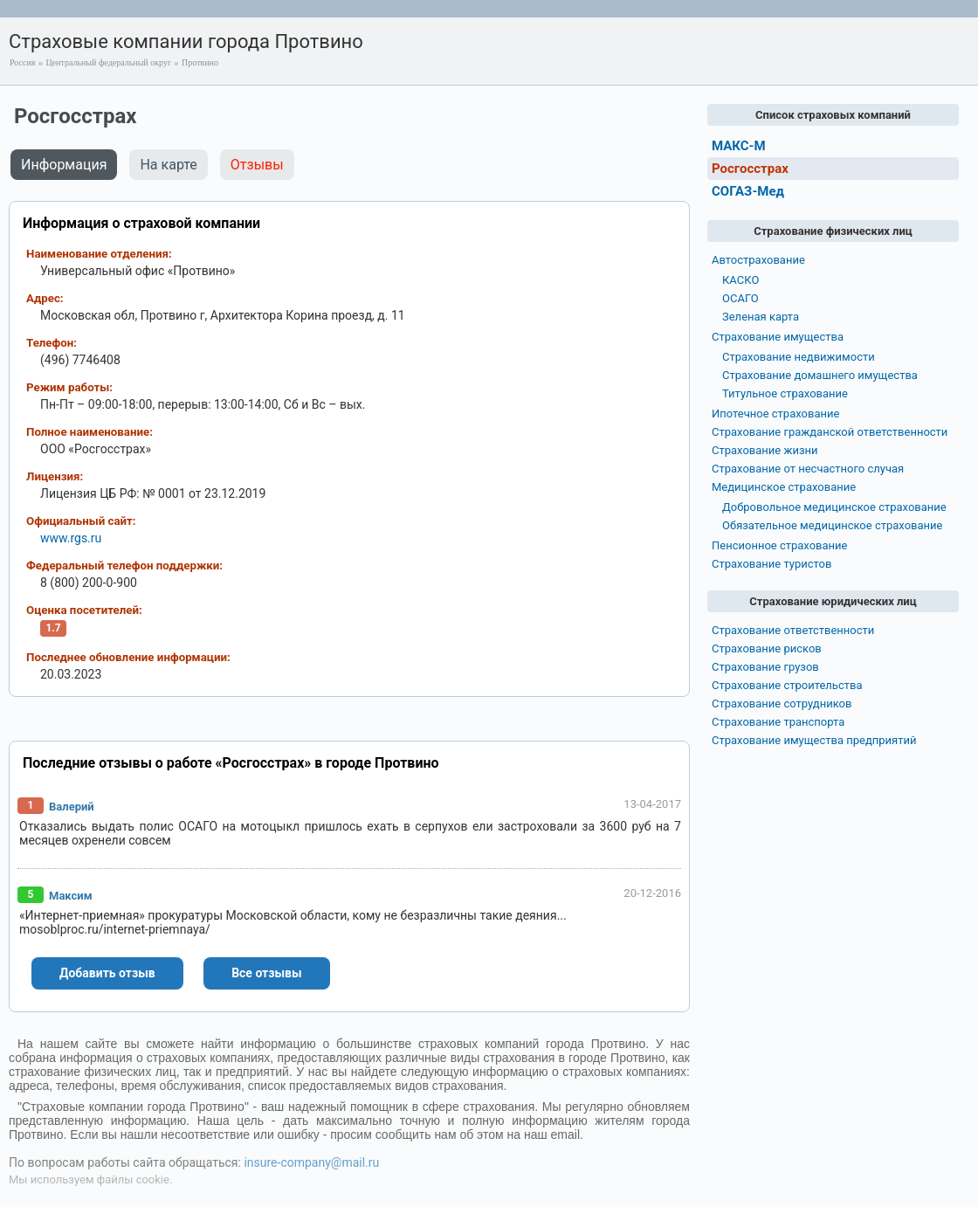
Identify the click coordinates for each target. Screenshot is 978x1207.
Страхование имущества (778, 336)
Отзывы (257, 164)
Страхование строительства (787, 685)
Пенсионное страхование (779, 545)
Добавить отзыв (107, 973)
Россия (22, 62)
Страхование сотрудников (781, 703)
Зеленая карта (760, 316)
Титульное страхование (785, 393)
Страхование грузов (765, 666)
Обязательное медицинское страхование (832, 525)
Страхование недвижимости (798, 356)
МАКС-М (739, 146)
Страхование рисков (767, 648)
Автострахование (758, 259)
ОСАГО (740, 298)
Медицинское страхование (784, 486)
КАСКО (740, 279)
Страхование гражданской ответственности (829, 431)
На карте (168, 164)
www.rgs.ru (70, 538)
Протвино (200, 62)
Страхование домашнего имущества (820, 375)
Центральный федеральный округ (108, 62)
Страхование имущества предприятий (814, 740)
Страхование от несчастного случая (808, 468)
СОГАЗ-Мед (748, 191)
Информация (64, 164)
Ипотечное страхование (775, 413)
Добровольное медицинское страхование (834, 507)
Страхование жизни (765, 450)
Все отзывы (266, 973)
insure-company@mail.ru (311, 1162)
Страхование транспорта (778, 721)
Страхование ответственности (793, 630)
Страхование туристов (771, 563)
